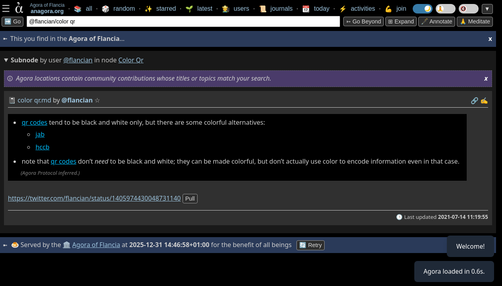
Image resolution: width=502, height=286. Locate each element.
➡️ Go (12, 21)
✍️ (484, 100)
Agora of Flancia (97, 244)
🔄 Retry (311, 245)
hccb (42, 147)
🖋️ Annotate (436, 21)
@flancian (78, 60)
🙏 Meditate (475, 21)
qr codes (35, 122)
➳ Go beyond (363, 21)
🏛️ (67, 244)
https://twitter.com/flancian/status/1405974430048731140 (94, 198)
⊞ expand (401, 21)
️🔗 (475, 100)
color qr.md (34, 100)
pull (190, 198)
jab (39, 134)
